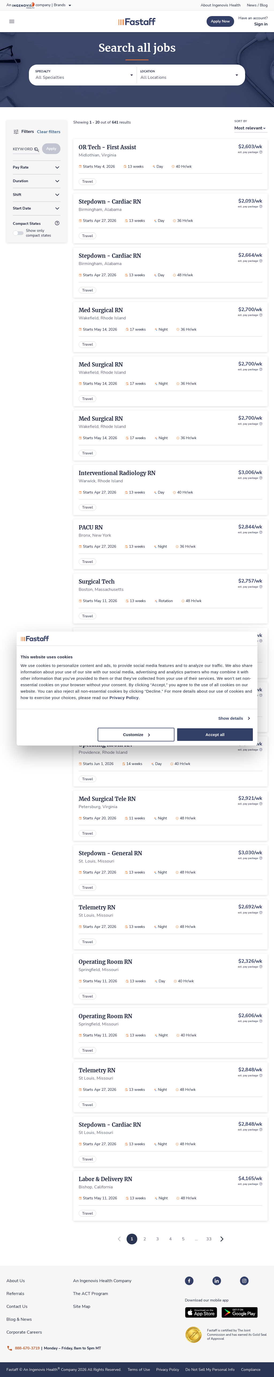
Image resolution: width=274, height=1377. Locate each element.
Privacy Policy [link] (167, 1369)
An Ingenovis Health (41, 1369)
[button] (84, 75)
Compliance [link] (250, 1369)
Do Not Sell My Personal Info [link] (210, 1369)
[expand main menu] (11, 21)
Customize (136, 734)
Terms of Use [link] (139, 1369)
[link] (221, 5)
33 (209, 1239)
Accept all (215, 734)
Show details (230, 718)
